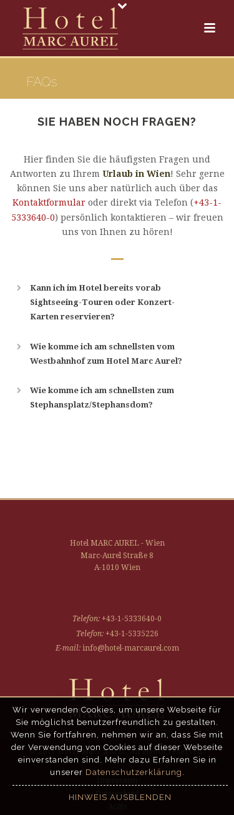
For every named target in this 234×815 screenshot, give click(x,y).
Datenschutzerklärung (133, 772)
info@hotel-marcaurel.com (130, 648)
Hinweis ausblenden (120, 797)
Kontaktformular (48, 203)
